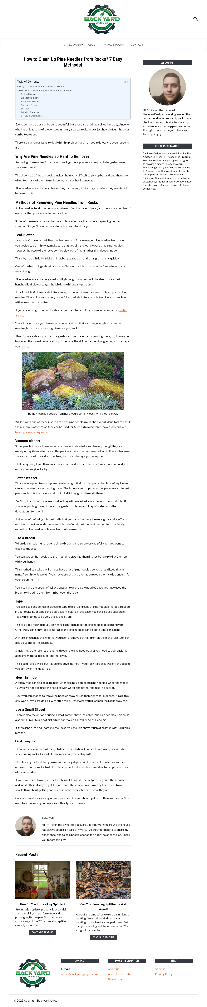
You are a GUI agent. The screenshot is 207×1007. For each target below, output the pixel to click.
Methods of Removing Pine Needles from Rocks (46, 90)
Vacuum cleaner (32, 98)
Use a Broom (31, 105)
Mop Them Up (32, 112)
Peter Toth (48, 818)
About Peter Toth (119, 974)
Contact (137, 44)
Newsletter (115, 979)
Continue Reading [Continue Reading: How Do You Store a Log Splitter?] (42, 932)
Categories (72, 44)
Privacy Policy (114, 44)
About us (113, 969)
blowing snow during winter (32, 432)
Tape (27, 108)
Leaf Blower (30, 94)
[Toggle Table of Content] (124, 81)
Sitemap (160, 969)
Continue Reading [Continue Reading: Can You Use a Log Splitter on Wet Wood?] (103, 937)
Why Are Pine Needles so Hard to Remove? (43, 86)
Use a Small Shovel (34, 116)
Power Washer (32, 101)
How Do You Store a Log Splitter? (42, 904)
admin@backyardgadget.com (79, 974)
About (92, 44)
